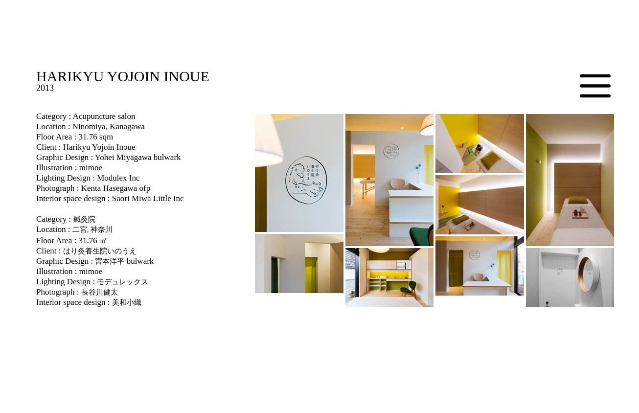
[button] (595, 85)
